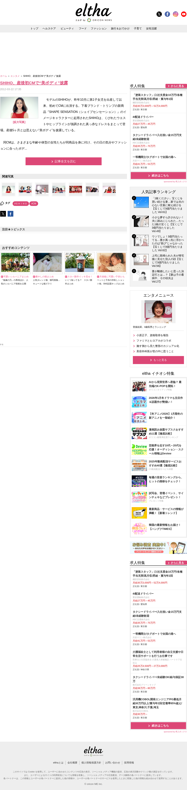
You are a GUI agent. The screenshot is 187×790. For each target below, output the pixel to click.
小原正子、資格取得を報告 (152, 335)
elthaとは (58, 762)
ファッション (99, 28)
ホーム (4, 76)
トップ (34, 28)
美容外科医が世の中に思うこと (155, 351)
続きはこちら (160, 175)
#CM (33, 203)
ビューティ (67, 28)
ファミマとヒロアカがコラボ (153, 340)
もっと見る (160, 359)
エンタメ (15, 76)
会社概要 (72, 762)
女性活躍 (151, 28)
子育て (138, 28)
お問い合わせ (112, 762)
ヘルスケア (49, 28)
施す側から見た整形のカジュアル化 (157, 345)
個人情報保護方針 (91, 762)
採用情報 (129, 762)
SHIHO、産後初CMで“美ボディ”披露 (34, 83)
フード (83, 28)
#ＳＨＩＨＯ (20, 203)
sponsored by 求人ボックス (175, 182)
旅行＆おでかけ (120, 28)
